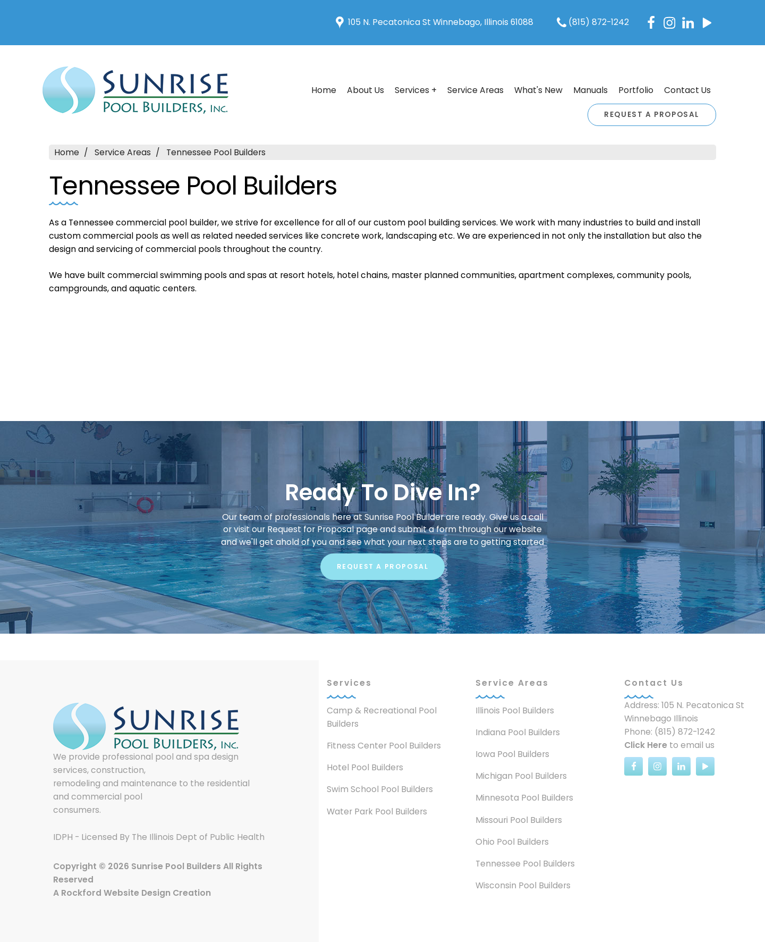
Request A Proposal (652, 115)
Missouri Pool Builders (518, 820)
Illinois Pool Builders (514, 710)
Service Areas (475, 90)
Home (323, 90)
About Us (365, 90)
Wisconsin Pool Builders (523, 885)
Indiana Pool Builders (517, 732)
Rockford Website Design (116, 892)
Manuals (590, 90)
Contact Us (687, 90)
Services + (416, 90)
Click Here (645, 745)
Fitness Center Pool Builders (384, 745)
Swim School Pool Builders (380, 789)
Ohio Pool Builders (512, 841)
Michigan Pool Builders (521, 775)
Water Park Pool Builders (377, 811)
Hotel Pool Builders (365, 767)
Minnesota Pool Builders (524, 797)
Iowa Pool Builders (512, 754)
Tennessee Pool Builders (216, 152)
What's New (538, 90)
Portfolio (635, 90)
